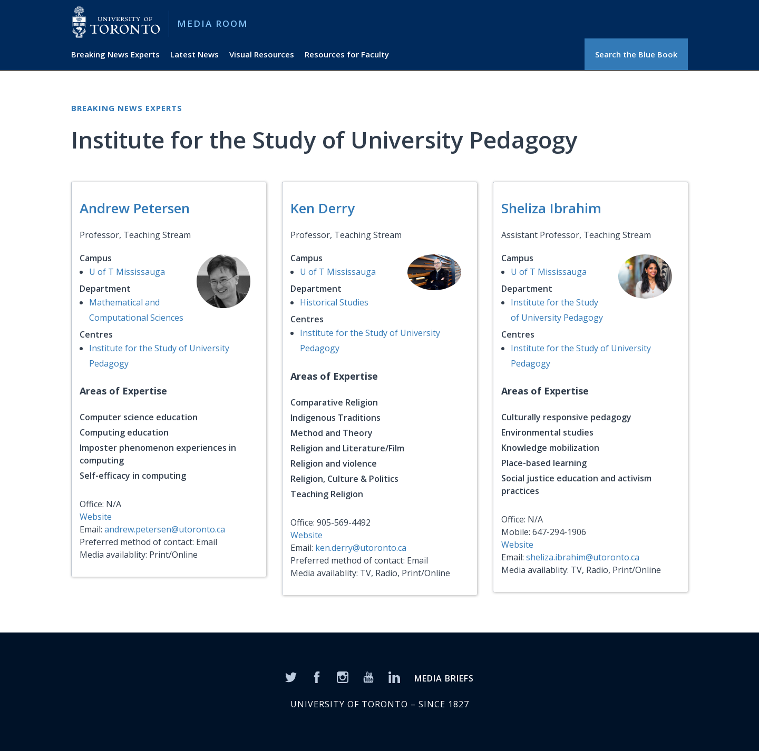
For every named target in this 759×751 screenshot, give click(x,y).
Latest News (194, 54)
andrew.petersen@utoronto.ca (164, 529)
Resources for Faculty (347, 54)
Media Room (212, 23)
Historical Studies (334, 302)
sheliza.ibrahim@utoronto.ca (582, 557)
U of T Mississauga (127, 272)
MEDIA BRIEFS (444, 678)
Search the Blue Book (636, 54)
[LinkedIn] (394, 676)
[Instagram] (342, 676)
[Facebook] (316, 676)
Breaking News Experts (115, 54)
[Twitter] (291, 676)
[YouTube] (368, 676)
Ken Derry (322, 208)
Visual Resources (261, 54)
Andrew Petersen (135, 208)
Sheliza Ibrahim (551, 208)
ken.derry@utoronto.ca (360, 548)
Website (96, 516)
